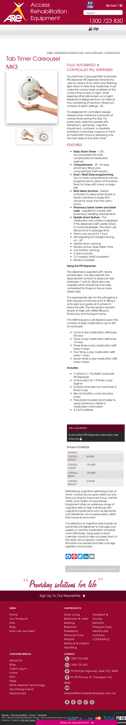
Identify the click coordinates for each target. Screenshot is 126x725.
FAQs (13, 681)
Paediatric (71, 631)
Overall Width (73, 474)
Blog (13, 627)
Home (49, 52)
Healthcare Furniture (100, 633)
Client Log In (18, 668)
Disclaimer (42, 714)
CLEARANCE (101, 639)
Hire (12, 623)
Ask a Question (78, 428)
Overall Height (73, 458)
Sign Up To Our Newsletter (63, 595)
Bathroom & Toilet (76, 618)
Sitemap (5, 714)
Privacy (32, 714)
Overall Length (73, 466)
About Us (16, 660)
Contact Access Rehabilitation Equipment (92, 569)
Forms (14, 673)
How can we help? (23, 631)
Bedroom (70, 627)
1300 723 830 (79, 658)
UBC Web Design (28, 720)
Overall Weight (73, 482)
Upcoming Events (22, 689)
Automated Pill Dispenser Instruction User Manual (94, 437)
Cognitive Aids (112, 52)
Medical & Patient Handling (76, 645)
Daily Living (72, 614)
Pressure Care (102, 627)
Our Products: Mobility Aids (69, 52)
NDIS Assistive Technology (27, 685)
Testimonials (18, 693)
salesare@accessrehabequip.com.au (90, 693)
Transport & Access (100, 616)
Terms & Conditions (19, 714)
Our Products (19, 618)
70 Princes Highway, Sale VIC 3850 (94, 671)
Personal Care (74, 635)
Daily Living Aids (94, 52)
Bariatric (98, 623)
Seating (69, 623)
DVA (12, 677)
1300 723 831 (79, 665)
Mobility (69, 639)
